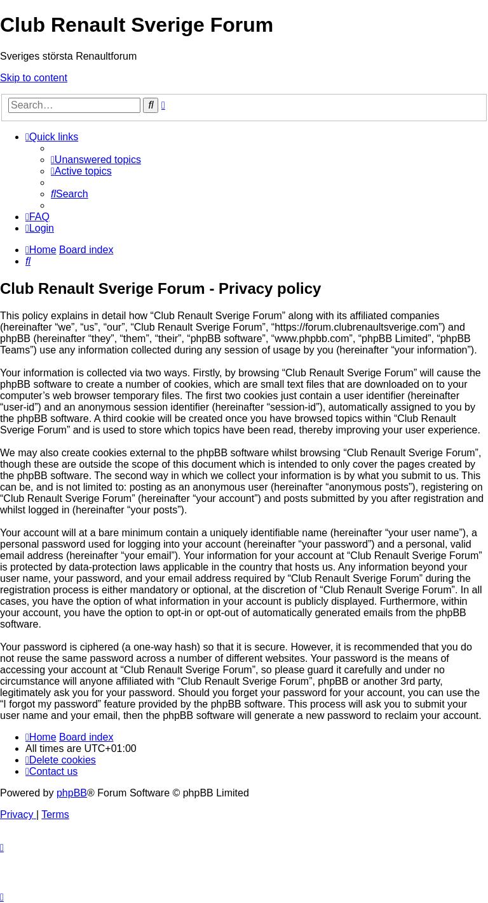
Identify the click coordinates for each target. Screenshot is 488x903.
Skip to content (33, 77)
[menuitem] (96, 159)
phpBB (72, 793)
